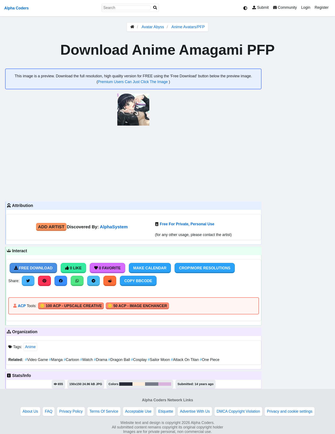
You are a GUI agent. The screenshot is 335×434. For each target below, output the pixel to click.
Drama (101, 360)
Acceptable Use (138, 411)
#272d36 (125, 384)
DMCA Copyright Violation (238, 411)
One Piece (209, 360)
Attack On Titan (185, 360)
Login (305, 7)
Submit (260, 7)
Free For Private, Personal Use (187, 224)
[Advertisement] (133, 163)
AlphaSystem (114, 226)
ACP (22, 306)
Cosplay (139, 360)
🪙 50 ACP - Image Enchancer (137, 306)
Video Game (37, 360)
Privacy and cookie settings (289, 411)
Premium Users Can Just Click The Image (133, 82)
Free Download (33, 268)
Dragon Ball (119, 360)
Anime (30, 347)
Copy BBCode (138, 281)
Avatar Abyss (153, 27)
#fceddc (138, 384)
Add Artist (51, 226)
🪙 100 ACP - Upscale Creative (71, 306)
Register (321, 7)
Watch (87, 360)
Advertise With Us (195, 411)
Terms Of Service (104, 411)
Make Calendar (149, 268)
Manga (56, 360)
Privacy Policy (71, 411)
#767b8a (151, 384)
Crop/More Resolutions (204, 268)
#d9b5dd (164, 384)
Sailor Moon (159, 360)
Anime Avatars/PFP (188, 27)
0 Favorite (107, 268)
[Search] (155, 8)
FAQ (48, 411)
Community (285, 7)
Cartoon (72, 360)
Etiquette (165, 411)
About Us (30, 411)
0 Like (73, 268)
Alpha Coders (16, 8)
